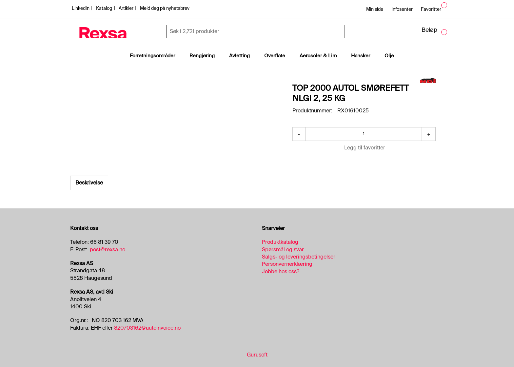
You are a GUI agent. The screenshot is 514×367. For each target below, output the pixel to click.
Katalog (104, 8)
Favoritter (431, 9)
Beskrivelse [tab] (89, 182)
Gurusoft (257, 354)
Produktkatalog (280, 242)
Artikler (126, 8)
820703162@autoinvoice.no (147, 327)
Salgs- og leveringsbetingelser (298, 256)
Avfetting (239, 55)
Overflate (274, 55)
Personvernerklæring (287, 264)
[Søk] (249, 31)
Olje (389, 55)
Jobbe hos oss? (280, 271)
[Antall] (363, 134)
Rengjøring (202, 55)
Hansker (360, 55)
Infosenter (402, 9)
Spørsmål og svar (283, 249)
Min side (374, 9)
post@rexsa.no (107, 249)
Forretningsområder (152, 55)
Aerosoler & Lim (318, 55)
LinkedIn (81, 8)
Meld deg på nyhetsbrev (164, 8)
